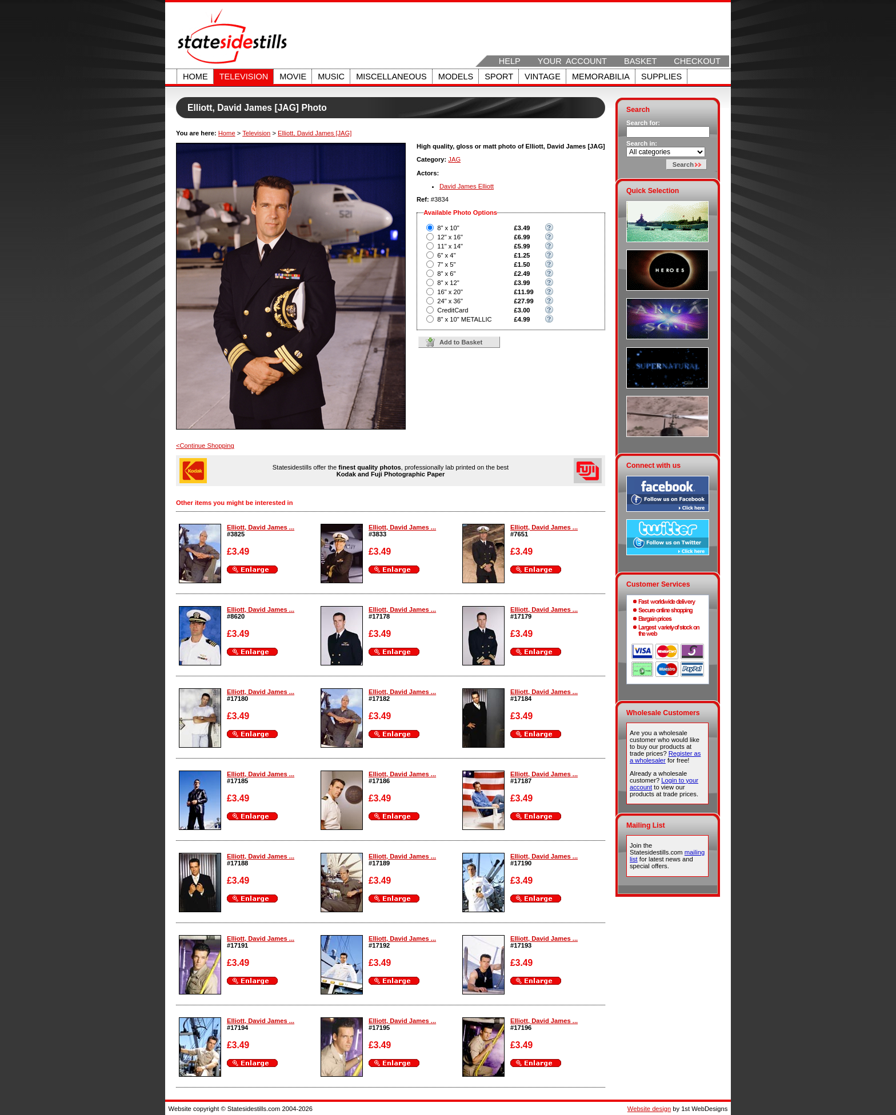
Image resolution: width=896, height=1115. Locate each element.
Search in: (641, 143)
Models (455, 76)
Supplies (661, 76)
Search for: (643, 122)
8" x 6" (446, 273)
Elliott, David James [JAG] (314, 133)
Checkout (697, 61)
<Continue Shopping (205, 445)
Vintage (543, 76)
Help (510, 61)
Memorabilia (601, 76)
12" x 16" (450, 237)
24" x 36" (450, 301)
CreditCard (452, 310)
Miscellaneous (391, 76)
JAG (454, 159)
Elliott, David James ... (260, 527)
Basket (640, 61)
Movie (292, 76)
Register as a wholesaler (665, 757)
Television (244, 76)
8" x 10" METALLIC (464, 319)
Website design (649, 1108)
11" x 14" (450, 246)
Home (195, 76)
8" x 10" (448, 227)
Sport (499, 76)
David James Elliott (466, 186)
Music (331, 76)
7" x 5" (446, 264)
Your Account (572, 61)
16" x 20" (450, 291)
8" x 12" (448, 282)
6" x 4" (446, 255)
